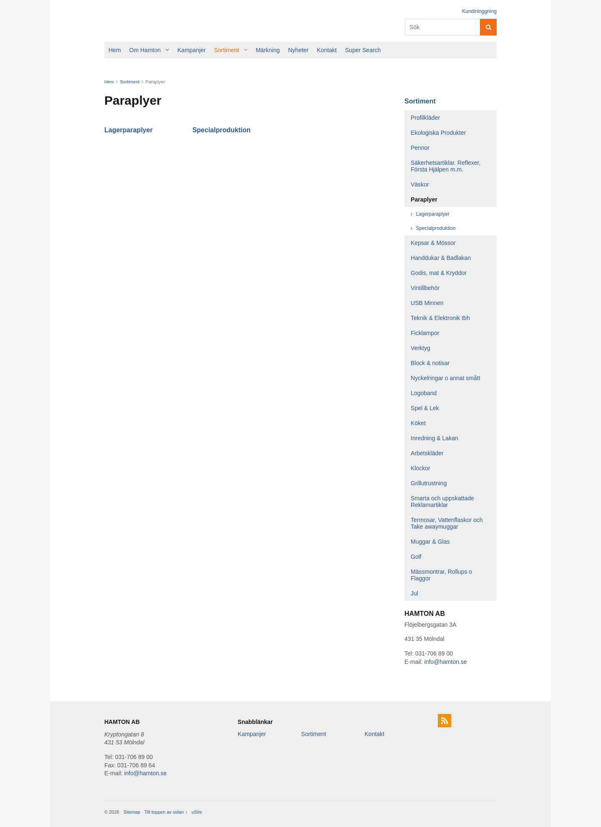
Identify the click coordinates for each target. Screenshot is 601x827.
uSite (197, 811)
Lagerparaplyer (128, 130)
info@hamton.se (445, 661)
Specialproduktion (221, 130)
